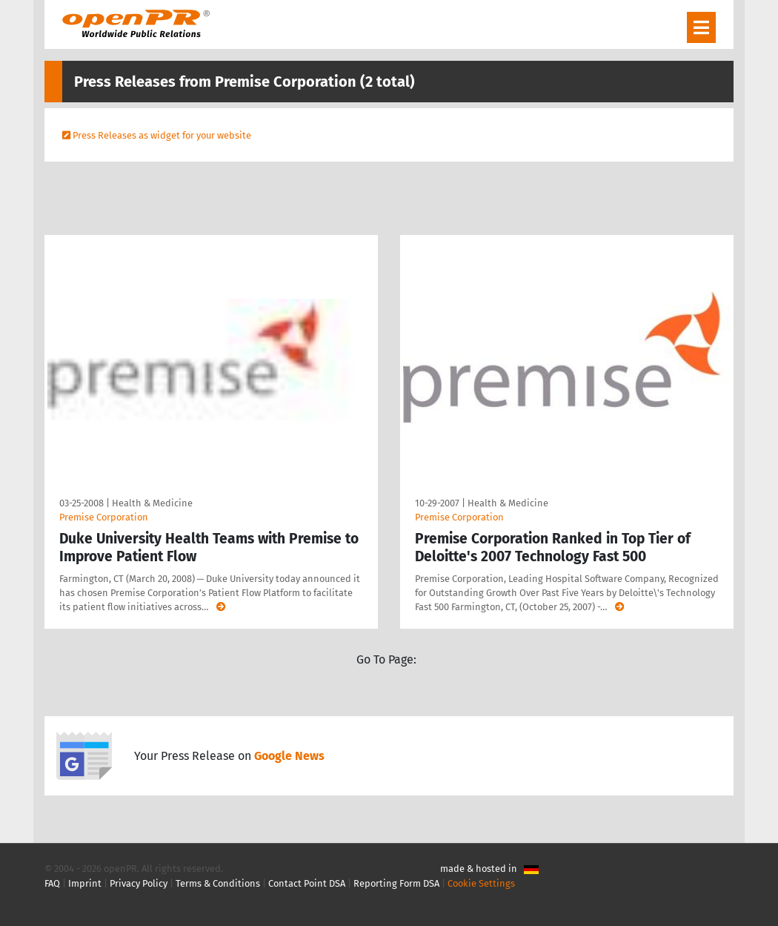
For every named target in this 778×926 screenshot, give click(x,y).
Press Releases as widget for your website (162, 135)
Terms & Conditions (218, 883)
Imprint (85, 883)
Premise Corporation (103, 517)
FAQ (52, 883)
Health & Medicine (152, 503)
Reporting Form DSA (396, 883)
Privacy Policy (138, 883)
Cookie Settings (481, 883)
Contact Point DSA (306, 883)
